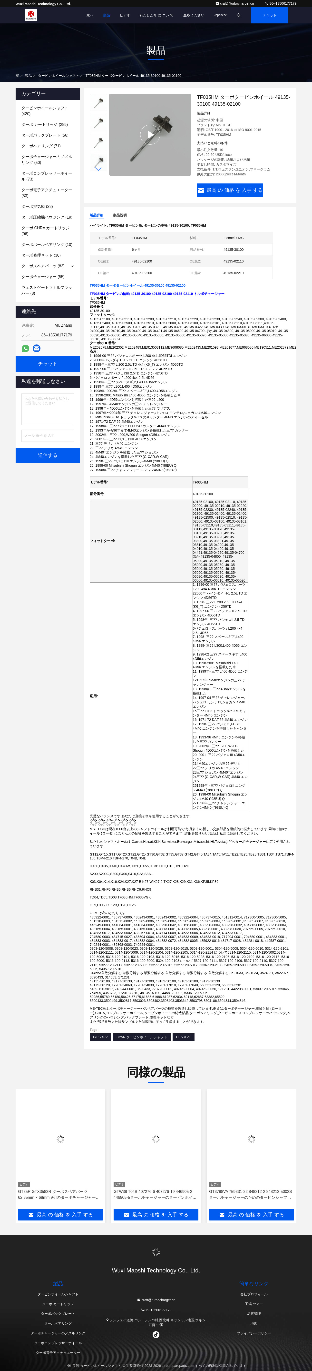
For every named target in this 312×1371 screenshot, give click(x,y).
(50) (46, 160)
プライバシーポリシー (254, 1333)
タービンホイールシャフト (58, 76)
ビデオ (125, 15)
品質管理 (254, 1314)
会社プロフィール (254, 1294)
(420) (44, 111)
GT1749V (100, 1037)
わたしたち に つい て (156, 15)
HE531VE (183, 1037)
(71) (41, 146)
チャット (270, 15)
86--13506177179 (280, 3)
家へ (90, 15)
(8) (46, 290)
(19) (46, 217)
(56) (44, 135)
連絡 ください (194, 15)
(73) (46, 176)
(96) (45, 231)
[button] (98, 169)
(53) (46, 193)
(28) (37, 206)
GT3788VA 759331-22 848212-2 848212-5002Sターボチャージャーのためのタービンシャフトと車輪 (250, 1195)
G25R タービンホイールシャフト (142, 1037)
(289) (44, 124)
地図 (254, 1323)
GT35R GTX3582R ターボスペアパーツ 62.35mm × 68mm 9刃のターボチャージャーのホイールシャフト (59, 1195)
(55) (43, 277)
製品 (106, 15)
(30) (41, 255)
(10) (46, 244)
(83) (43, 266)
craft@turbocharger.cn (235, 3)
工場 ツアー (254, 1304)
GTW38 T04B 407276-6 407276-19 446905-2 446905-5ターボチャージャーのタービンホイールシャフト (155, 1195)
